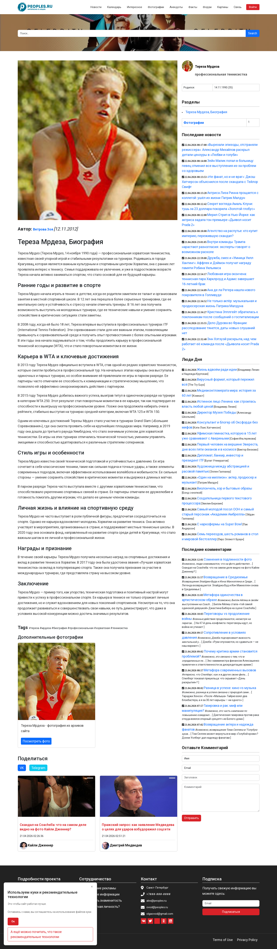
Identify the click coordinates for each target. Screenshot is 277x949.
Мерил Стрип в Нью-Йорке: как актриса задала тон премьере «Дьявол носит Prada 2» (218, 220)
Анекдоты (176, 7)
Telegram (38, 768)
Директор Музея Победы (216, 412)
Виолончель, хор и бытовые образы (224, 488)
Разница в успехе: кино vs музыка (230, 688)
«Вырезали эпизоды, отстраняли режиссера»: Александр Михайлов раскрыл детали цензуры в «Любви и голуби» (220, 150)
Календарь (114, 7)
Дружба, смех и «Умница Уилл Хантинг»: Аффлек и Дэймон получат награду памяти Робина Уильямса (217, 263)
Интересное (134, 7)
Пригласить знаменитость (102, 900)
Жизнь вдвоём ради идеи (217, 369)
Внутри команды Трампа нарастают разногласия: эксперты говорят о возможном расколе (216, 247)
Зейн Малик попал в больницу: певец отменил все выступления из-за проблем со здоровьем (219, 166)
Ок (13, 921)
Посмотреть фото (36, 741)
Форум (207, 7)
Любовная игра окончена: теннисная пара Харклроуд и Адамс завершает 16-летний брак (218, 279)
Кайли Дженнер (40, 845)
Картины (222, 7)
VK (22, 768)
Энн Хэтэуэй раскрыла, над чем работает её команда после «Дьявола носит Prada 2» (220, 344)
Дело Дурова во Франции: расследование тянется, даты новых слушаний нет (218, 328)
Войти (253, 7)
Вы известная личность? (101, 907)
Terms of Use (223, 940)
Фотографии (156, 7)
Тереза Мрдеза (207, 66)
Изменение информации (101, 894)
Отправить (191, 818)
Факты (192, 7)
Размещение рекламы (99, 888)
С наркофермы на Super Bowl (219, 524)
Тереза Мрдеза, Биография (206, 112)
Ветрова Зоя (43, 229)
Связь (238, 7)
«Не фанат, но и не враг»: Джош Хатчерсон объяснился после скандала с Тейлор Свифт (220, 182)
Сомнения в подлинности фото (228, 559)
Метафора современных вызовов (230, 670)
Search (252, 33)
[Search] (132, 33)
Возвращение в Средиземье (226, 577)
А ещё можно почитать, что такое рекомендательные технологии (36, 934)
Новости (95, 7)
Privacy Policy (247, 940)
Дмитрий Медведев (126, 845)
